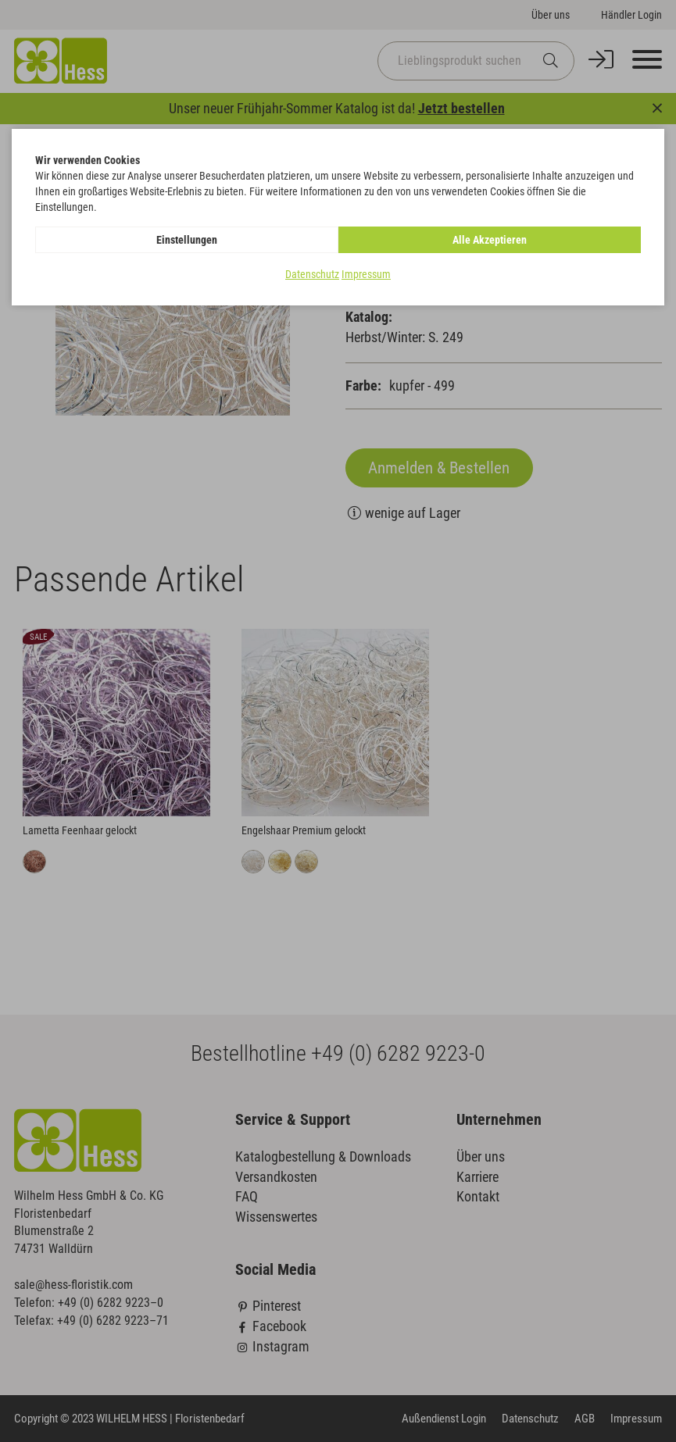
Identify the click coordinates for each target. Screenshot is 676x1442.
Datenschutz (312, 274)
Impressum (366, 274)
